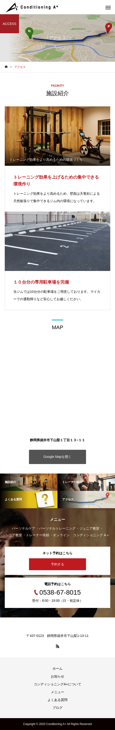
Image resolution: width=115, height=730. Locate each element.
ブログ (57, 708)
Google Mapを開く (57, 457)
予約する (57, 564)
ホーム (57, 668)
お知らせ (57, 676)
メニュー (57, 692)
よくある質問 (57, 700)
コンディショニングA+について (57, 684)
